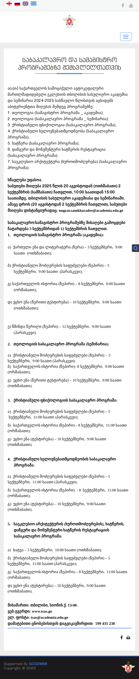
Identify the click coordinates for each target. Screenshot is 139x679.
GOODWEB (38, 663)
